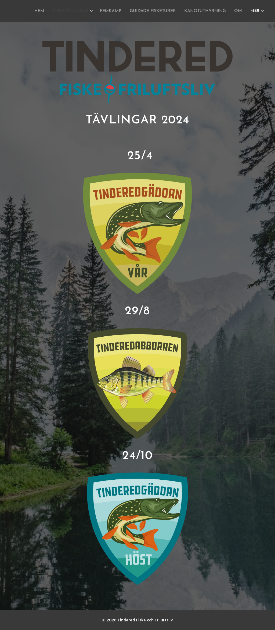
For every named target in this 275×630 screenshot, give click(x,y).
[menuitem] (45, 11)
